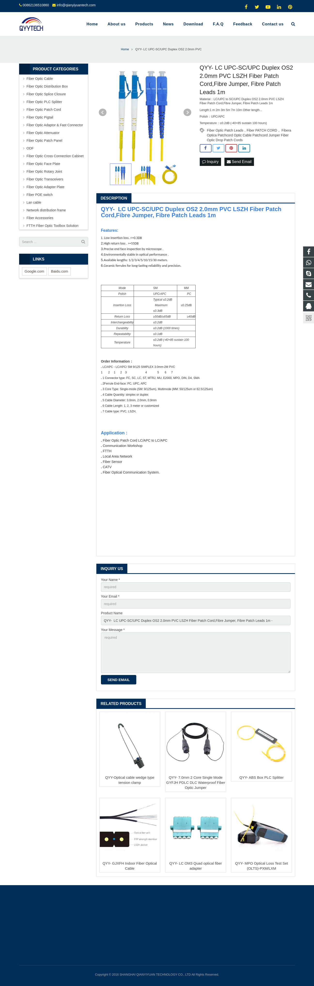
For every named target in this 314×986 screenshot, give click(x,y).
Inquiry (210, 162)
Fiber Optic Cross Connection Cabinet (55, 156)
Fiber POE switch (40, 195)
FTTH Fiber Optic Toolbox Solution (53, 226)
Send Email (239, 162)
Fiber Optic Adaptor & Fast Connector (55, 125)
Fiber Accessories (40, 218)
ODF (30, 148)
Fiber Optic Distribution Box (47, 86)
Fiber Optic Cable (40, 79)
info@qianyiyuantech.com (76, 5)
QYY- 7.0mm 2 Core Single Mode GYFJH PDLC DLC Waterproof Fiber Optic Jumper (195, 782)
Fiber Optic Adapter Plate (45, 187)
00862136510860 (36, 5)
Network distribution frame (46, 210)
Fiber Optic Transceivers (45, 179)
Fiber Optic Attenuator (43, 133)
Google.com (34, 271)
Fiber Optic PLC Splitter (44, 102)
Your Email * (110, 596)
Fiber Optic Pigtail (40, 117)
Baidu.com (59, 271)
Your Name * (110, 580)
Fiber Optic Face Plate (43, 164)
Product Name (112, 613)
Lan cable (34, 202)
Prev (103, 112)
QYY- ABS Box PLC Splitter (261, 777)
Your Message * (113, 630)
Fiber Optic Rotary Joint (44, 171)
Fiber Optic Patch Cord (44, 109)
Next (187, 112)
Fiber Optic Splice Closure (46, 94)
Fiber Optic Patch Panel (44, 140)
